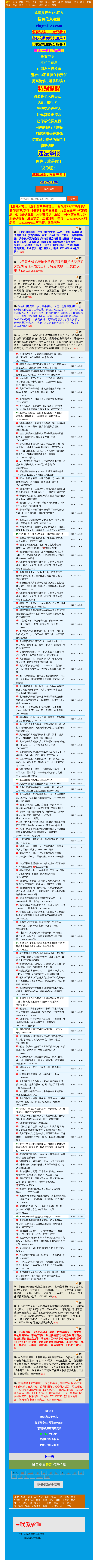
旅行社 (17, 1503)
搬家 (60, 2)
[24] (26, 1477)
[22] (14, 1477)
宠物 (27, 1506)
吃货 (23, 1497)
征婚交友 (18, 1500)
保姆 (54, 5)
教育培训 (29, 1500)
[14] (37, 1473)
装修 (47, 2)
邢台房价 (53, 1506)
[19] (68, 1473)
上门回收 (47, 1503)
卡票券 (65, 1500)
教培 (47, 5)
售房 (34, 2)
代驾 (69, 1506)
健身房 (37, 1503)
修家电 (68, 2)
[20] (74, 1473)
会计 (28, 5)
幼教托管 (36, 1506)
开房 (89, 2)
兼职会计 (18, 1506)
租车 (54, 2)
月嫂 (62, 1503)
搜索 (72, 199)
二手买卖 (38, 1497)
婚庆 (41, 5)
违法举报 (49, 153)
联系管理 (28, 1525)
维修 (45, 1500)
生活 (15, 2)
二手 (28, 2)
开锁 (15, 5)
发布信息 (49, 189)
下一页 (49, 1456)
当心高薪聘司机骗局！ (49, 38)
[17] (56, 1473)
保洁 (76, 2)
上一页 (30, 1473)
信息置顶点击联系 (49, 182)
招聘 (21, 2)
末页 (47, 1477)
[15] (44, 1473)
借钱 (34, 5)
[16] (50, 1473)
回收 (8, 5)
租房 (53, 1497)
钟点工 (70, 1503)
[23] (20, 1477)
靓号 (21, 5)
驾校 (45, 1506)
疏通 (82, 2)
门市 (41, 2)
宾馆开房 (27, 1503)
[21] (81, 1473)
